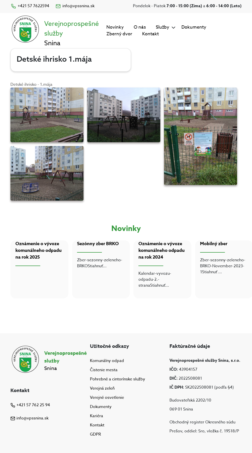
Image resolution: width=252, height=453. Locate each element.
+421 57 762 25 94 (30, 405)
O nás (140, 27)
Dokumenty (193, 27)
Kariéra (96, 416)
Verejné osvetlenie (107, 398)
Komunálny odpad (107, 361)
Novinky (115, 27)
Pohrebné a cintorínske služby (117, 379)
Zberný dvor (119, 34)
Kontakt (150, 34)
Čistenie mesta (104, 370)
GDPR (95, 435)
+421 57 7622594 (29, 6)
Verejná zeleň (102, 388)
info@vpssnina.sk (74, 6)
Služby (162, 27)
